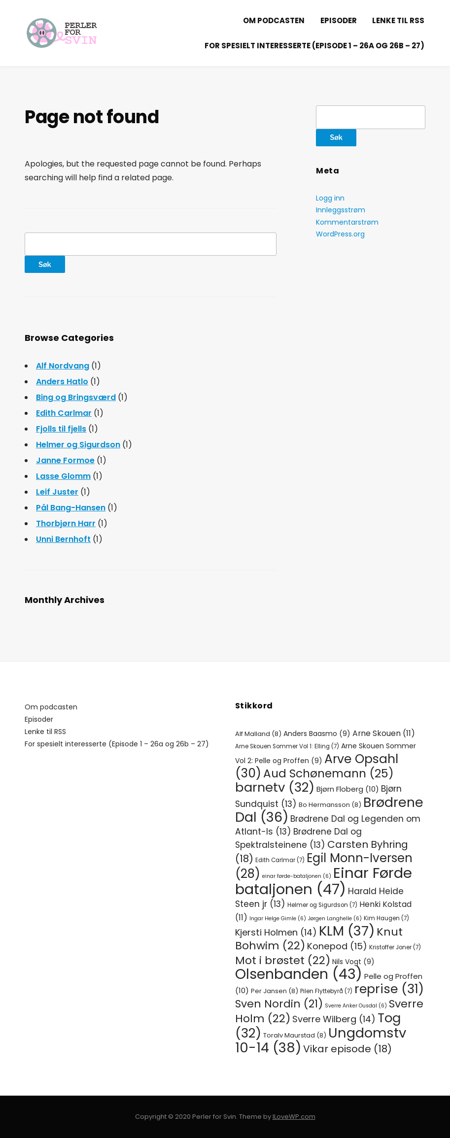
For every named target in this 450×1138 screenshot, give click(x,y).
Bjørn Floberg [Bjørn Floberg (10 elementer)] (347, 789)
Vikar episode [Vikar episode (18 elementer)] (347, 1049)
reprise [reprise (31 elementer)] (389, 989)
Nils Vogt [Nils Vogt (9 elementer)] (353, 962)
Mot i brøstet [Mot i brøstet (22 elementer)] (282, 960)
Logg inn (330, 198)
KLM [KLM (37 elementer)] (347, 931)
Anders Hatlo (62, 381)
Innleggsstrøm (340, 210)
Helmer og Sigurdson (78, 444)
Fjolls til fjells (61, 429)
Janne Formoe (65, 460)
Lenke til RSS (398, 20)
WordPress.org (340, 234)
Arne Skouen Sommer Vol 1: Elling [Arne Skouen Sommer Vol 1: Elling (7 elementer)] (287, 746)
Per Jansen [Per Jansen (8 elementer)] (274, 991)
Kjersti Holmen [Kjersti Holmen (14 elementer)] (276, 932)
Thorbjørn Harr (66, 523)
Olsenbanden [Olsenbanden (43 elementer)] (298, 974)
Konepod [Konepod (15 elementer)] (337, 946)
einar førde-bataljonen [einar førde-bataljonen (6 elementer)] (296, 876)
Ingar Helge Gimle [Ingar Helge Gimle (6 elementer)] (277, 918)
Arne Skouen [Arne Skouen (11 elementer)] (383, 733)
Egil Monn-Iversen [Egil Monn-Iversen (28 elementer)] (324, 865)
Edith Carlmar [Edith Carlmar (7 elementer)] (280, 860)
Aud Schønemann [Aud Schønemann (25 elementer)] (328, 773)
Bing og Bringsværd (76, 397)
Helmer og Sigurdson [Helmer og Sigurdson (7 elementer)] (322, 905)
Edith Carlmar (64, 413)
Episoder (338, 20)
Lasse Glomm (63, 476)
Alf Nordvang (62, 365)
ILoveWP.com (294, 1116)
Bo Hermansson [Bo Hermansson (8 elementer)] (330, 804)
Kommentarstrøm (347, 222)
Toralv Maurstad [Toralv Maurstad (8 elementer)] (294, 1035)
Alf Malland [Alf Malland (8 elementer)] (258, 733)
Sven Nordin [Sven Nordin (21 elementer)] (279, 1003)
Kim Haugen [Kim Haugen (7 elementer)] (386, 918)
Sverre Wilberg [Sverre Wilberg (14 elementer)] (334, 1019)
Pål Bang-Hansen (70, 507)
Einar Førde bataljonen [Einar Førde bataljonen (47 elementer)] (323, 881)
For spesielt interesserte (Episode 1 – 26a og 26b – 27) (314, 45)
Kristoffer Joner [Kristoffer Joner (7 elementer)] (395, 947)
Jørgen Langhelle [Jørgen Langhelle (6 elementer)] (335, 918)
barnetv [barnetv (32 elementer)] (274, 787)
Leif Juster (57, 492)
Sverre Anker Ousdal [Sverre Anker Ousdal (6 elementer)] (356, 1005)
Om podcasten (274, 20)
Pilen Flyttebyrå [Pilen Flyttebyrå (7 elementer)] (326, 991)
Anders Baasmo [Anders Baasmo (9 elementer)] (316, 733)
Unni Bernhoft (63, 539)
